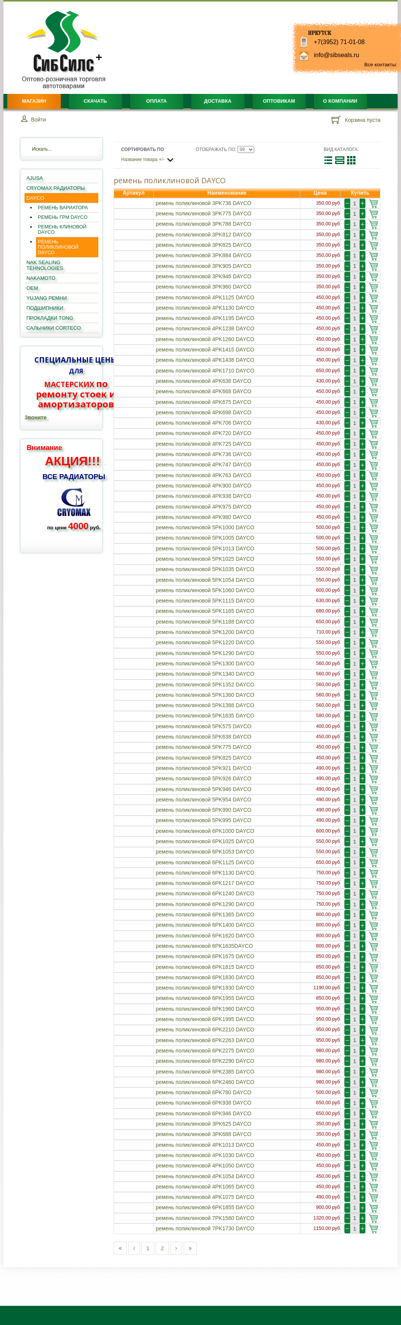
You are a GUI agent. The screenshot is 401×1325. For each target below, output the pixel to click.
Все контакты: (380, 64)
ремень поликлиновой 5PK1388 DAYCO (205, 705)
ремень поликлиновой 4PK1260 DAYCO (205, 339)
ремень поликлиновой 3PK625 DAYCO (203, 1124)
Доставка (217, 101)
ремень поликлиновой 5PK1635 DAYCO (205, 716)
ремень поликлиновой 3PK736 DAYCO (203, 203)
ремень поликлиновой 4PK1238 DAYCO (205, 328)
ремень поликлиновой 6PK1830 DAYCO (205, 977)
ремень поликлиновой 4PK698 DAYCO (203, 412)
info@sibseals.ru (336, 55)
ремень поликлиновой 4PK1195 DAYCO (205, 318)
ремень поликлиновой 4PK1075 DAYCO (205, 1197)
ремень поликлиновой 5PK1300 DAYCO (205, 663)
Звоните (35, 417)
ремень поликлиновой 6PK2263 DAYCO (205, 1040)
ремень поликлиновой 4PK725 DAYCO (203, 444)
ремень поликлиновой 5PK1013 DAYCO (205, 548)
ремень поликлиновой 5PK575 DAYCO (203, 726)
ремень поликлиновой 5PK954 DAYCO (203, 799)
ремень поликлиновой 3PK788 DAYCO (203, 224)
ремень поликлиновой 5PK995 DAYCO (203, 820)
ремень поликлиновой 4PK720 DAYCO (203, 433)
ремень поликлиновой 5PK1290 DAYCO (205, 653)
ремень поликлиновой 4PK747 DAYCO (203, 464)
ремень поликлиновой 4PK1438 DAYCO (205, 360)
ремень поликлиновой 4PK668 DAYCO (203, 391)
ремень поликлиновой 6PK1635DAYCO (204, 946)
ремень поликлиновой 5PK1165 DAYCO (205, 611)
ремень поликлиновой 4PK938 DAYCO (203, 496)
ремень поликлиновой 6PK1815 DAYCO (205, 967)
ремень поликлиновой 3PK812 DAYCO (203, 235)
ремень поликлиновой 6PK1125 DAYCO (205, 862)
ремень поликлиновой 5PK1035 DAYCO (205, 569)
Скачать (95, 101)
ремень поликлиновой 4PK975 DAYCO (203, 507)
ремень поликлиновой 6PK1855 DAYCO (205, 1207)
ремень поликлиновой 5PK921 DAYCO (203, 768)
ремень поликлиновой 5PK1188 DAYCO (205, 622)
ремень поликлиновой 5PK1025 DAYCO (205, 559)
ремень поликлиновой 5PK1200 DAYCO (205, 632)
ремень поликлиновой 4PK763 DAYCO (203, 475)
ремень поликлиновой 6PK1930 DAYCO (205, 988)
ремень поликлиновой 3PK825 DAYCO (203, 245)
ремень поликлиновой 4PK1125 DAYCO (205, 297)
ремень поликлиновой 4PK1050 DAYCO (205, 1165)
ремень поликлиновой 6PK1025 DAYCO (205, 841)
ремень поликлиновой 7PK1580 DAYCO (205, 1218)
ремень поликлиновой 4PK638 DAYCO (203, 381)
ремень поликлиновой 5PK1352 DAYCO (205, 684)
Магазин (34, 101)
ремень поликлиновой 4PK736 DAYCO (203, 454)
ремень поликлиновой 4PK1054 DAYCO (205, 1176)
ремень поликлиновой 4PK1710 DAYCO (205, 371)
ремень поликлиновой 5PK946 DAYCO (203, 789)
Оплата (156, 101)
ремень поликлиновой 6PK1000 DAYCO (205, 831)
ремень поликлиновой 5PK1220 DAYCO (205, 642)
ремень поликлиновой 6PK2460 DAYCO (205, 1082)
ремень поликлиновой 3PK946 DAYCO (203, 276)
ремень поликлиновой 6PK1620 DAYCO (205, 936)
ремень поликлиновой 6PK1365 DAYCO (205, 914)
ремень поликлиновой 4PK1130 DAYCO (205, 308)
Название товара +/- (143, 159)
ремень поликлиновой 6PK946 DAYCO (203, 1113)
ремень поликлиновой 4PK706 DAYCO (203, 423)
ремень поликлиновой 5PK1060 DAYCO (205, 590)
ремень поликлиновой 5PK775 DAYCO (203, 747)
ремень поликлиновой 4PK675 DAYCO (203, 402)
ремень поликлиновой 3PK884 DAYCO (203, 255)
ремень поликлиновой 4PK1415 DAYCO (205, 349)
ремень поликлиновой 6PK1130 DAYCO (205, 873)
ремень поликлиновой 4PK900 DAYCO (203, 486)
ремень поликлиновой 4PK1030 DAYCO (205, 1155)
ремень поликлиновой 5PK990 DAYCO (203, 810)
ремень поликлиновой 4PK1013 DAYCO (205, 1145)
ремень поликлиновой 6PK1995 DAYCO (205, 1019)
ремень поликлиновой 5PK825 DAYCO (203, 758)
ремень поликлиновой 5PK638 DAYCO (203, 737)
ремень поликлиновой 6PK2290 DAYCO (205, 1061)
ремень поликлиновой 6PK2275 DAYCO (205, 1051)
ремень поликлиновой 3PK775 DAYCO (203, 213)
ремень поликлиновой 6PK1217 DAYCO (205, 883)
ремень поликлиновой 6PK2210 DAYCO (205, 1029)
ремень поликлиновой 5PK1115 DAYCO (205, 601)
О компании (340, 101)
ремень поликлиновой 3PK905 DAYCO (203, 266)
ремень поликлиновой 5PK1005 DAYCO (205, 538)
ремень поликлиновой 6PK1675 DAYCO (205, 956)
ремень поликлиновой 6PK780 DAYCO (203, 1092)
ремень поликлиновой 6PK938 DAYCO (203, 1103)
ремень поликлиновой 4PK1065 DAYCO (205, 1187)
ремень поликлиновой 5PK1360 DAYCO (205, 695)
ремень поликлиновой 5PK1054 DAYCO (205, 580)
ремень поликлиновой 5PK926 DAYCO (203, 778)
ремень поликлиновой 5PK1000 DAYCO (205, 527)
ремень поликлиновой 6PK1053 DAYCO (205, 852)
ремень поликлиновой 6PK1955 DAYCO (205, 998)
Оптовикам (279, 101)
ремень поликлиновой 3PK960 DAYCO (203, 287)
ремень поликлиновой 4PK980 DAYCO (203, 517)
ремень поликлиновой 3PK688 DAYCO (203, 1134)
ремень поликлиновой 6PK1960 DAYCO (205, 1009)
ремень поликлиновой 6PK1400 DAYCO (205, 925)
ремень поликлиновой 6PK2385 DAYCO (205, 1072)
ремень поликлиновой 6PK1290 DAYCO (205, 904)
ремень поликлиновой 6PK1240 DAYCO (205, 893)
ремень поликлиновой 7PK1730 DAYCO (205, 1228)
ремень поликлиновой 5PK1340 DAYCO (205, 674)
